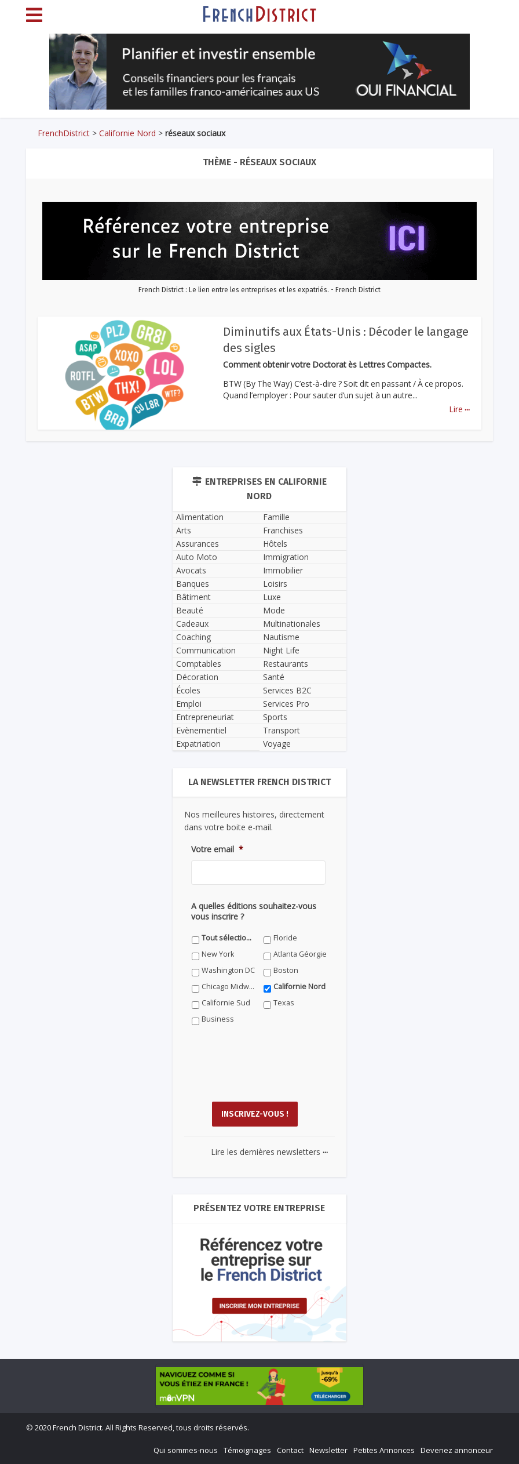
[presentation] (279, 1072)
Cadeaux (192, 623)
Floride (285, 938)
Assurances (197, 543)
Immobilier (283, 570)
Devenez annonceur (457, 1450)
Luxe (272, 596)
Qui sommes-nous (185, 1450)
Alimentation (200, 516)
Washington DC (228, 970)
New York (218, 954)
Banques (192, 583)
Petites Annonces (384, 1450)
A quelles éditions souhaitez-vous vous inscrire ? (253, 911)
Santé (273, 676)
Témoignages (247, 1450)
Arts (183, 530)
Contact (290, 1450)
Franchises (283, 530)
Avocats (191, 570)
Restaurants (285, 663)
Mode (274, 610)
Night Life (281, 650)
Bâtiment (193, 596)
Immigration (286, 556)
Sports (275, 716)
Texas (283, 1003)
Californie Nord (127, 133)
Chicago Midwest (228, 986)
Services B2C (287, 690)
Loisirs (275, 583)
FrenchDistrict (64, 133)
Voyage (277, 743)
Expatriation (198, 743)
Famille (276, 516)
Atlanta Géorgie (300, 954)
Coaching (193, 636)
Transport (281, 730)
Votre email (217, 849)
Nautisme (281, 636)
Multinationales (291, 623)
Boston (285, 970)
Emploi (189, 703)
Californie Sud (226, 1003)
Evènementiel (201, 730)
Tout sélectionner (228, 938)
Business (218, 1019)
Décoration (197, 676)
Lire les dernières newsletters (269, 1151)
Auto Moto (196, 556)
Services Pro (286, 703)
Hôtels (275, 543)
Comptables (198, 663)
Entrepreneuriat (205, 716)
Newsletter (328, 1450)
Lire (459, 409)
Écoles (188, 690)
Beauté (189, 610)
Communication (206, 650)
